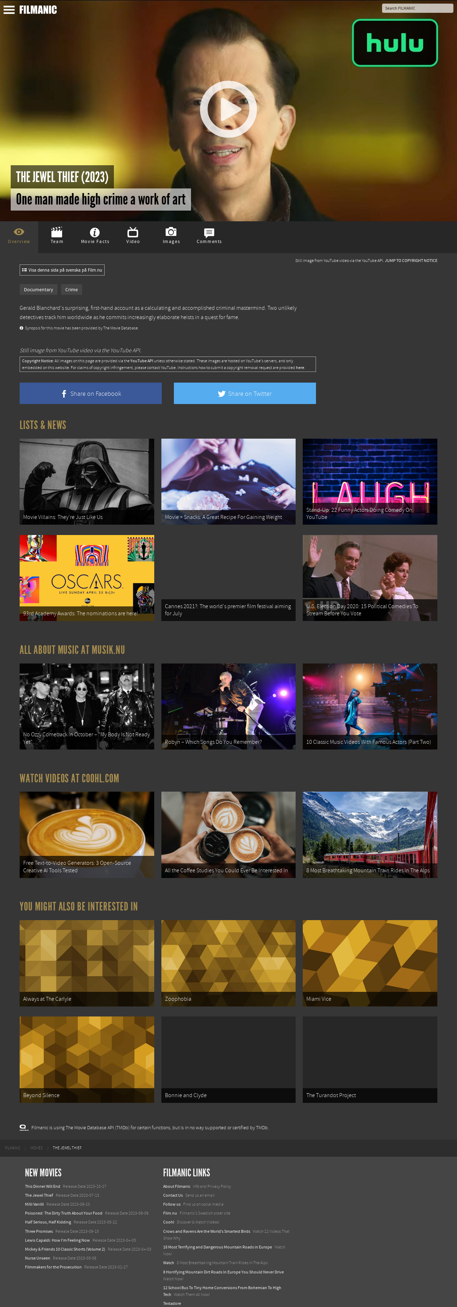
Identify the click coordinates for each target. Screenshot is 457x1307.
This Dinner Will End (42, 1176)
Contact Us (173, 1185)
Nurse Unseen (37, 1248)
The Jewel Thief (39, 1185)
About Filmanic (176, 1176)
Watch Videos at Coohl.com (69, 773)
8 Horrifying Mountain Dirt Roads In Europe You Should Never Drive (223, 1262)
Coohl (168, 1212)
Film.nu (170, 1203)
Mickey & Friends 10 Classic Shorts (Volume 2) (65, 1239)
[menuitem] (12, 1139)
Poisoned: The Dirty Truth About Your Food (63, 1203)
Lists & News (43, 425)
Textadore (172, 1294)
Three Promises (39, 1221)
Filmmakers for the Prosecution (53, 1257)
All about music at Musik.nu (72, 647)
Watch (168, 1253)
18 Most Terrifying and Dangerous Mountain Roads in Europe (217, 1237)
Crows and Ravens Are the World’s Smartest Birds (206, 1221)
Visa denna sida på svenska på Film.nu (62, 270)
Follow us (172, 1194)
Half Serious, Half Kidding (48, 1212)
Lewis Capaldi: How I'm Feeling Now (57, 1230)
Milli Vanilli (34, 1194)
